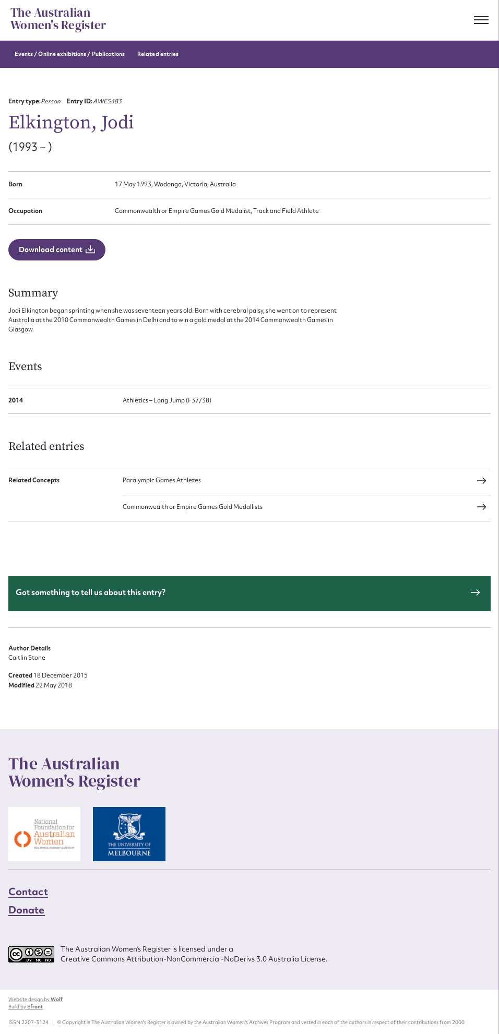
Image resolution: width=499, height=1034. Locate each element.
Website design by (35, 999)
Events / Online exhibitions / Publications (70, 54)
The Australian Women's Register (58, 19)
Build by (25, 1006)
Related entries (158, 54)
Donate (26, 910)
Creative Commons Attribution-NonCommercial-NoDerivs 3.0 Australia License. (194, 959)
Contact (28, 891)
